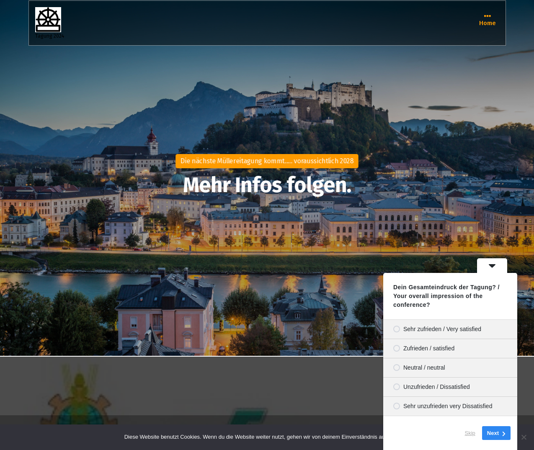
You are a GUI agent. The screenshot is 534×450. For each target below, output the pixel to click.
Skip (470, 433)
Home (487, 22)
